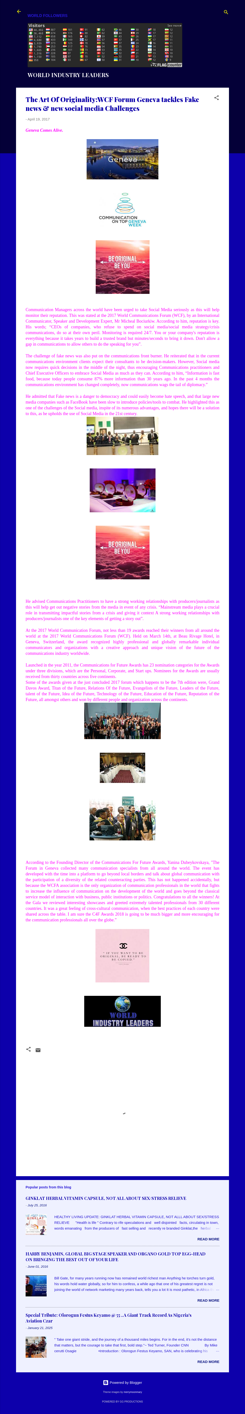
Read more (208, 1239)
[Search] (226, 13)
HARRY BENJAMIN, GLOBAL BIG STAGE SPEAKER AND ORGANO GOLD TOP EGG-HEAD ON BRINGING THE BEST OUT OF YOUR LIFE (116, 1256)
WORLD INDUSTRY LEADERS (68, 75)
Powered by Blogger (122, 1382)
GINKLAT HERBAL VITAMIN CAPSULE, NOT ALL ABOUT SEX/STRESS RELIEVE (106, 1198)
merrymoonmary (133, 1392)
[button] (216, 98)
